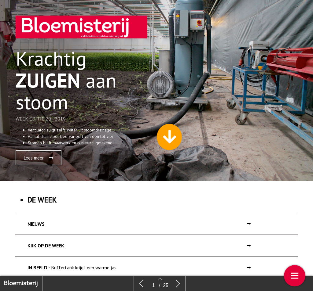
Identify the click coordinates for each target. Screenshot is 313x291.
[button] (38, 157)
